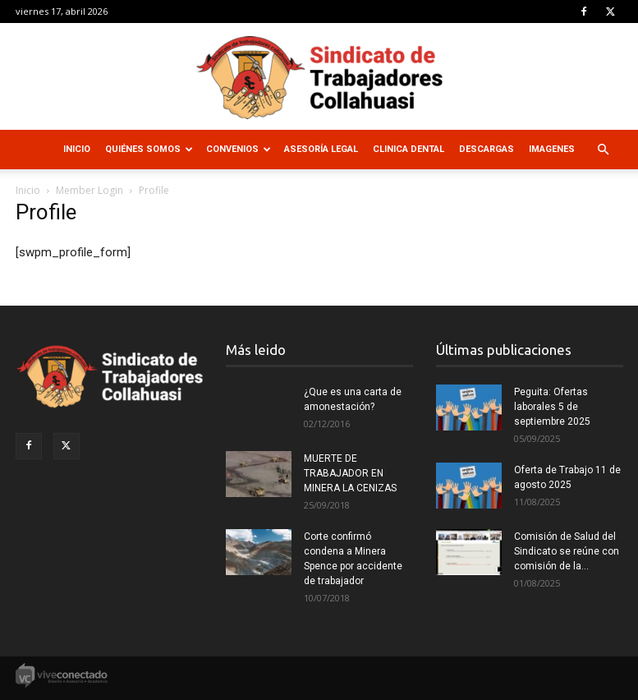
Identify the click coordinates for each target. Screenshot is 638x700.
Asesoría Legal (321, 149)
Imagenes (552, 149)
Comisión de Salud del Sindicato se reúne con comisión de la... (566, 551)
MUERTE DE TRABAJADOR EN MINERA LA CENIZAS (350, 473)
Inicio (76, 149)
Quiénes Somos (149, 149)
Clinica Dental (408, 149)
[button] (603, 150)
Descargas (486, 149)
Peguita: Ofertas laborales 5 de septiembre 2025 (552, 406)
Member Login (89, 190)
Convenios (238, 149)
